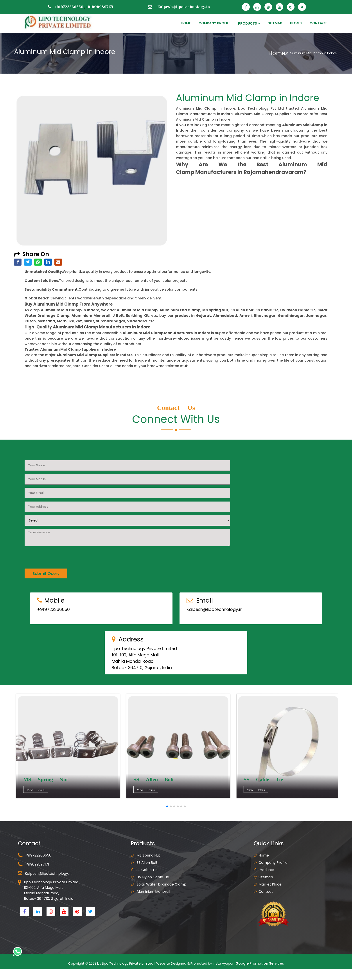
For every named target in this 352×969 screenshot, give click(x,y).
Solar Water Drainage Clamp (158, 887)
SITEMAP (275, 23)
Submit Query (45, 570)
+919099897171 (99, 7)
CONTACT (318, 23)
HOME (186, 23)
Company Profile (214, 23)
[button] (167, 806)
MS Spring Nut (145, 858)
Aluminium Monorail (150, 895)
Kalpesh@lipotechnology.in (183, 7)
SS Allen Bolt (144, 866)
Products (264, 873)
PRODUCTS (247, 23)
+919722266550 (69, 7)
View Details (36, 790)
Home (278, 53)
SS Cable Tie (144, 873)
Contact (263, 895)
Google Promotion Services (259, 963)
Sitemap (263, 880)
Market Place (268, 887)
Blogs (296, 23)
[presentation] (58, 552)
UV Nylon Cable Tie (150, 880)
